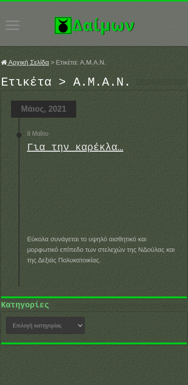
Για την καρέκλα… (75, 150)
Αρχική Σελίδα (25, 62)
